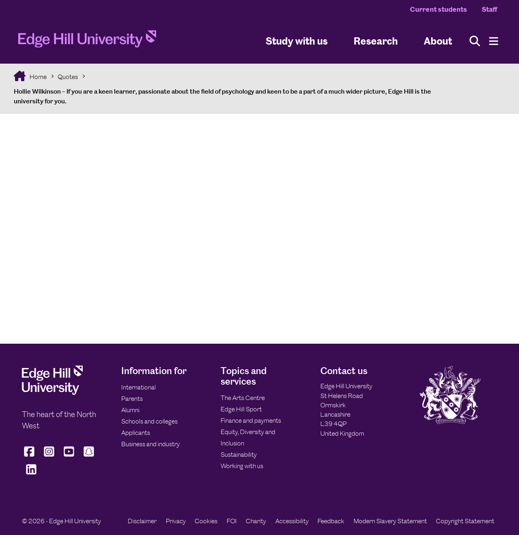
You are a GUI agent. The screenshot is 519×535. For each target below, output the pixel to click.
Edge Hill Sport (241, 409)
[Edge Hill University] (52, 392)
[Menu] (494, 41)
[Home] (87, 41)
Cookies (206, 521)
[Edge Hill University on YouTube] (69, 456)
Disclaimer (142, 521)
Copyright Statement (465, 521)
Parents (132, 398)
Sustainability (239, 454)
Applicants (135, 433)
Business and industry (150, 444)
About (438, 41)
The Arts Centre (243, 398)
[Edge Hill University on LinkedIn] (31, 474)
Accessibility (292, 521)
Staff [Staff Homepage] (489, 9)
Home (37, 77)
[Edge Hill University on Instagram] (49, 456)
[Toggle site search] (475, 41)
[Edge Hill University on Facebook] (30, 456)
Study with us (297, 41)
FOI (232, 521)
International (138, 387)
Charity (256, 521)
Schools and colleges (149, 421)
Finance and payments (251, 420)
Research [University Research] (376, 41)
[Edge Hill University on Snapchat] (89, 456)
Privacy (176, 521)
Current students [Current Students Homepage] (438, 9)
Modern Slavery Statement (390, 521)
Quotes (68, 77)
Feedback (330, 521)
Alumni (130, 410)
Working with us (242, 466)
